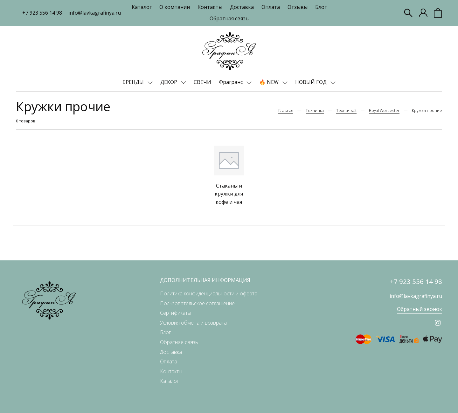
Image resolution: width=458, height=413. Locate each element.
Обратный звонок (419, 309)
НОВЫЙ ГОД (311, 82)
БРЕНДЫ (133, 82)
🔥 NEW (269, 82)
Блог (321, 6)
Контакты (210, 6)
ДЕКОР (169, 82)
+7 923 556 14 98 (42, 12)
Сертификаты (175, 312)
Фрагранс (231, 82)
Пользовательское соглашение (197, 303)
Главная (285, 110)
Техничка (315, 110)
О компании (174, 6)
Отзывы (298, 6)
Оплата (270, 6)
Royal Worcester (384, 110)
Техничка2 (346, 110)
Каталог (142, 6)
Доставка (242, 6)
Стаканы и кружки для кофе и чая (229, 193)
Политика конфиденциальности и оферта (208, 293)
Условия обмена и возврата (193, 322)
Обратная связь (229, 18)
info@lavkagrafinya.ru (94, 12)
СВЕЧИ (202, 82)
